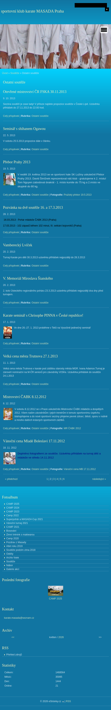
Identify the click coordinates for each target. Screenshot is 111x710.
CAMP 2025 (12, 503)
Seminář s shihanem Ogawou (24, 129)
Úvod (5, 73)
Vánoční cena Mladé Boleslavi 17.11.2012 (34, 441)
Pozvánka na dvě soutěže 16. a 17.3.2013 (33, 207)
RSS (68, 701)
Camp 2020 (12, 538)
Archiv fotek (12, 557)
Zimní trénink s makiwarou (20, 534)
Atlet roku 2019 (14, 546)
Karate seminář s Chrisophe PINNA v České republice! (43, 315)
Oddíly (9, 553)
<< (13, 637)
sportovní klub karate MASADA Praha (32, 11)
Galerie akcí (12, 569)
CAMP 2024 (12, 507)
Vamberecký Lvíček (17, 245)
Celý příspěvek (11, 116)
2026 (61, 637)
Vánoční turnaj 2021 (17, 523)
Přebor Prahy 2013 (16, 162)
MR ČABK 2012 (72, 428)
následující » (99, 479)
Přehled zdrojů (14, 654)
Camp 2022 (12, 515)
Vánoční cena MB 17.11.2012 (80, 469)
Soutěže (14, 73)
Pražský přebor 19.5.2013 (77, 194)
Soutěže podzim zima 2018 (21, 550)
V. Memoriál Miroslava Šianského (28, 278)
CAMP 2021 (12, 527)
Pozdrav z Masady (16, 542)
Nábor (9, 565)
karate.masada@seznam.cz (19, 617)
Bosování (11, 530)
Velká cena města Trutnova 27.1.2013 (30, 356)
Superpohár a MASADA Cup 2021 (24, 519)
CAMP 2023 (12, 511)
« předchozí (11, 479)
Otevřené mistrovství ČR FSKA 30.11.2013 (34, 92)
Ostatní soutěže (39, 116)
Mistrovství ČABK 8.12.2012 (24, 397)
